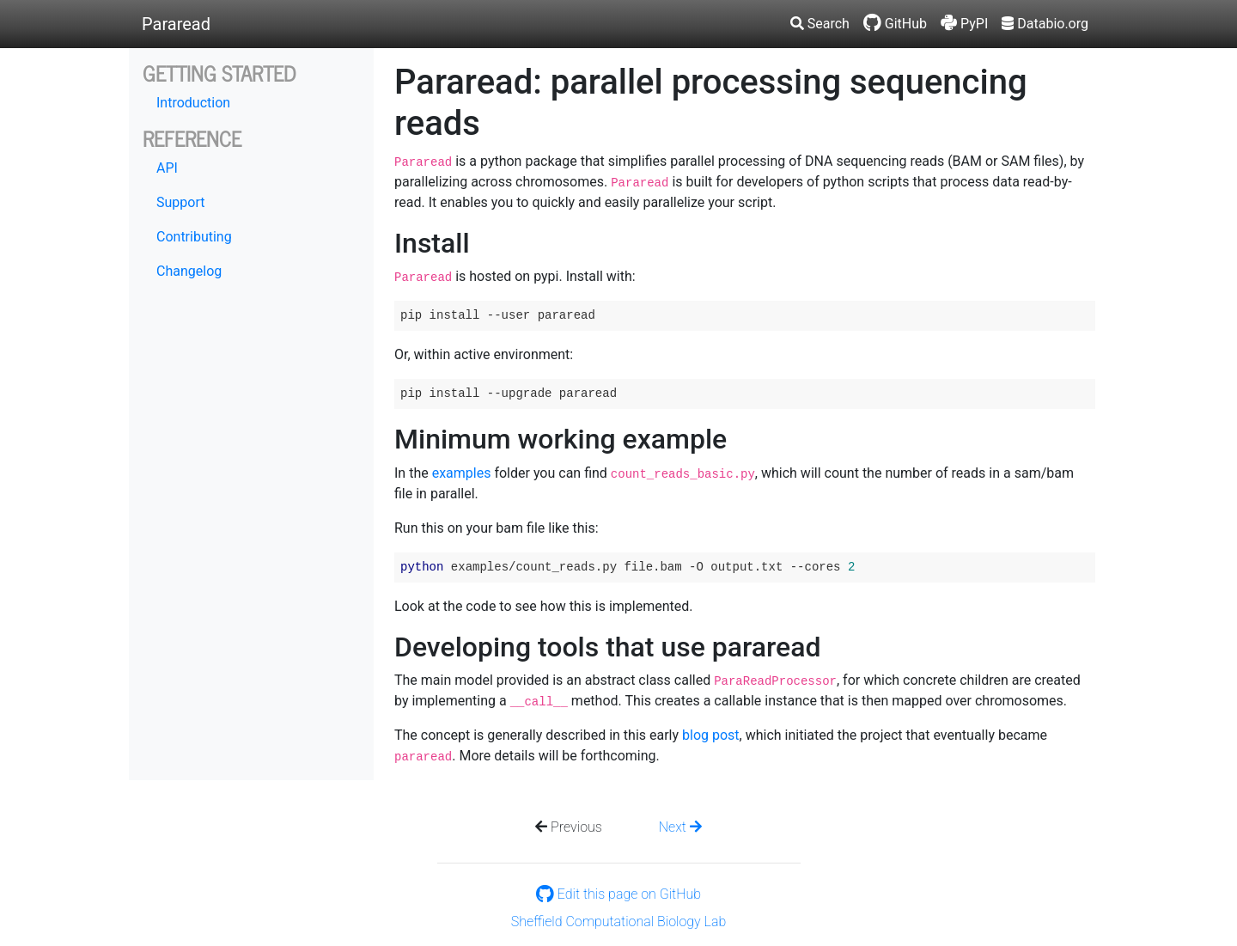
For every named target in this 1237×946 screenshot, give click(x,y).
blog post (711, 735)
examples (461, 473)
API (167, 168)
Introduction (193, 103)
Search (820, 23)
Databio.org (1045, 23)
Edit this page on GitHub (618, 894)
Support (180, 202)
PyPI (964, 23)
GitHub (895, 23)
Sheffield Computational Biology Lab (618, 921)
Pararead (176, 24)
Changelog (189, 271)
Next (680, 827)
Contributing (194, 237)
